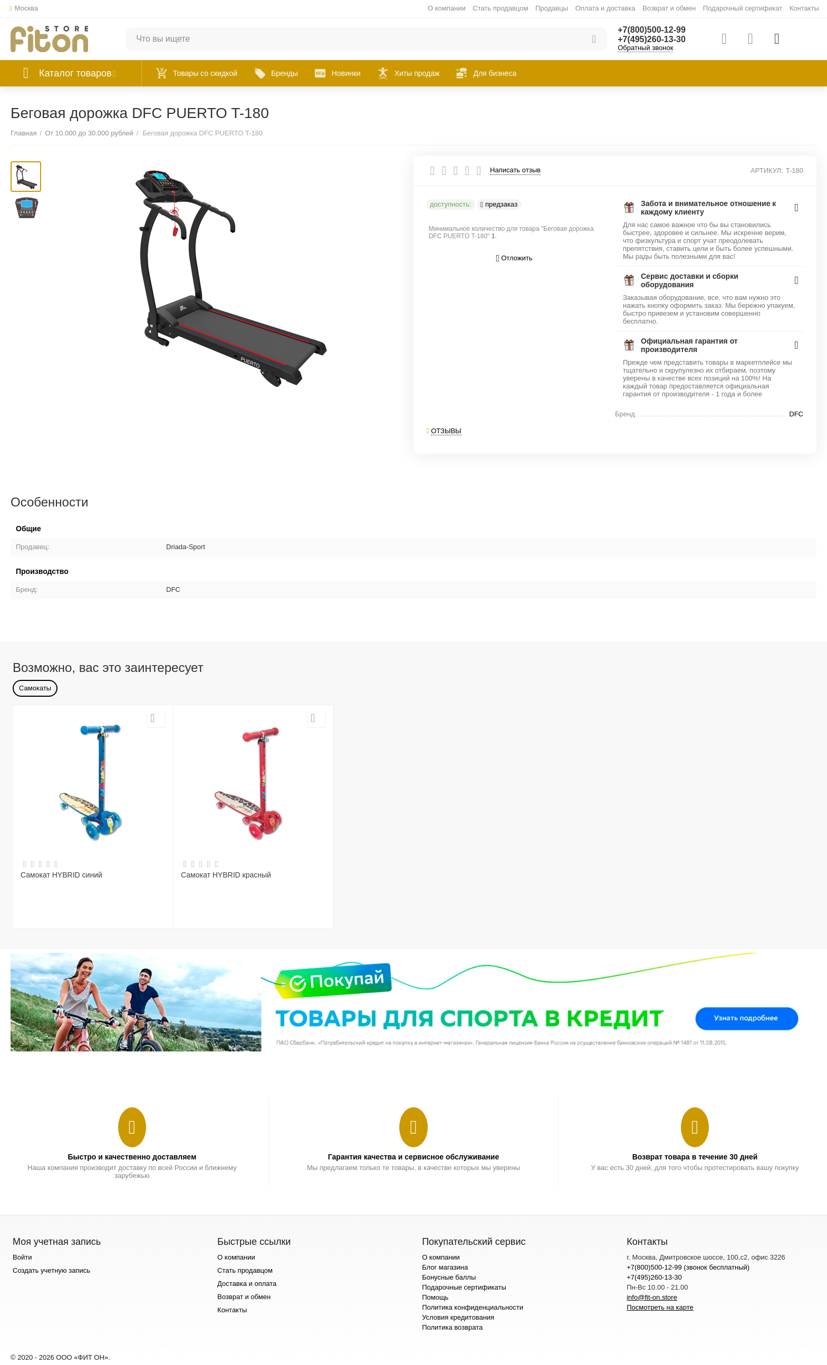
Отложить (514, 258)
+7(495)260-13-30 (652, 39)
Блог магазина (445, 1267)
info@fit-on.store (652, 1297)
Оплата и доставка (605, 8)
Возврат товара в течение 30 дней (695, 1157)
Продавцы (551, 8)
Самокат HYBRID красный (226, 875)
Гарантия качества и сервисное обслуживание (413, 1157)
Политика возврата (452, 1327)
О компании (447, 8)
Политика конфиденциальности (472, 1307)
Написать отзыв (515, 170)
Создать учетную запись (51, 1270)
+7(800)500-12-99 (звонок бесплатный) (688, 1267)
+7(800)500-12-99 (652, 29)
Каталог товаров (75, 73)
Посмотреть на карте (660, 1307)
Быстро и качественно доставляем (132, 1157)
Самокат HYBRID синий (61, 875)
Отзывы (446, 431)
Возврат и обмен (669, 8)
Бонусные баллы (449, 1277)
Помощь (435, 1297)
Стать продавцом (500, 8)
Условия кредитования (458, 1317)
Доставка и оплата (246, 1284)
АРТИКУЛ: (767, 170)
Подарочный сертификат (742, 8)
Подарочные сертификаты (464, 1287)
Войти (22, 1257)
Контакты (804, 8)
